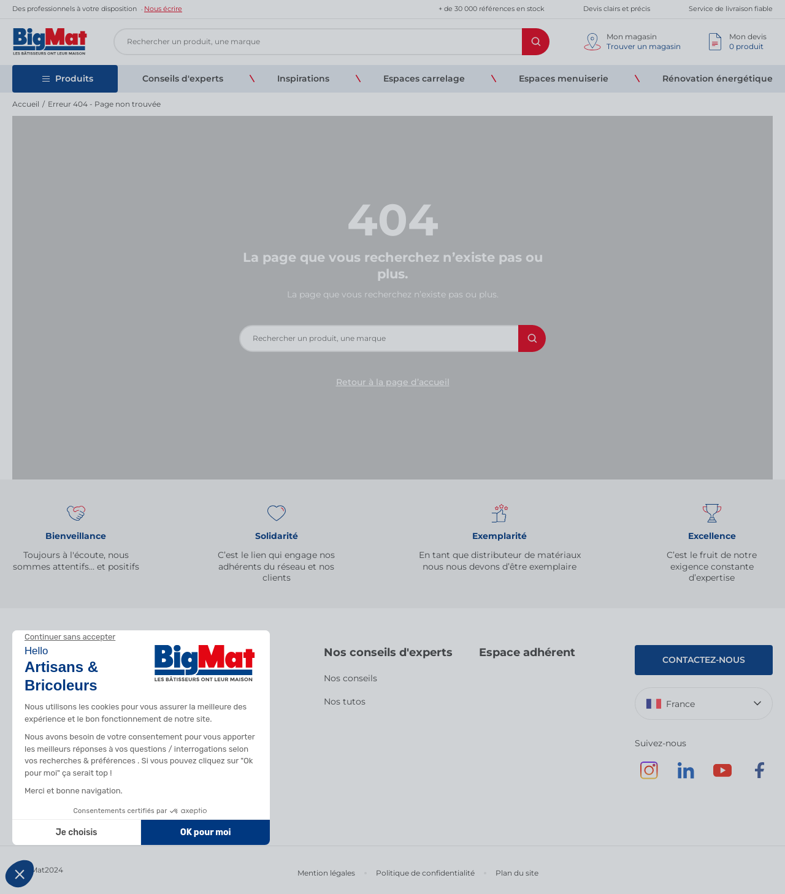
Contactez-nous (703, 659)
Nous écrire (163, 8)
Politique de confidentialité (425, 872)
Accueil (25, 104)
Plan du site (517, 872)
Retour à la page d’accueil (393, 382)
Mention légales (326, 872)
